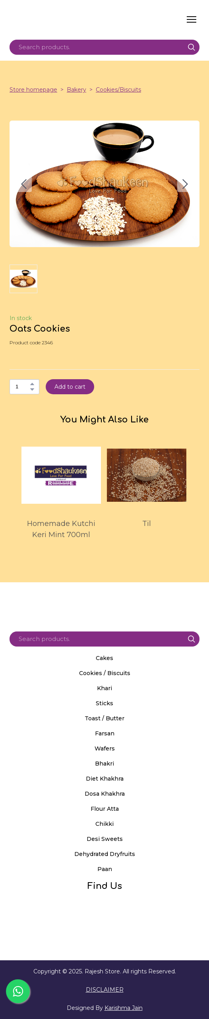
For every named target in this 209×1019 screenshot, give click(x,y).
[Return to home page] (85, 19)
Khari (104, 688)
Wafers (105, 748)
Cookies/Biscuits (118, 89)
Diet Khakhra (105, 778)
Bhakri (104, 763)
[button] (191, 47)
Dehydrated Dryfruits (104, 854)
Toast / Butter (104, 718)
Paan (104, 869)
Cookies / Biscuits (104, 673)
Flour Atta (105, 808)
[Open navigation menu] (191, 19)
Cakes (104, 658)
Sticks (104, 703)
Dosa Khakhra (105, 793)
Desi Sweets (105, 838)
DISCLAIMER (105, 989)
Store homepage (33, 89)
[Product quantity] (22, 387)
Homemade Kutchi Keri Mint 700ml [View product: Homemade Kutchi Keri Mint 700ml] (61, 529)
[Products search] (104, 47)
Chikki (104, 823)
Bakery (76, 89)
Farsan (104, 733)
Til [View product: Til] (146, 523)
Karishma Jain (123, 1007)
